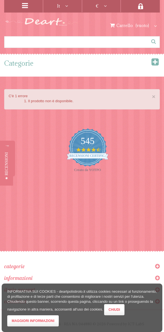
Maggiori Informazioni (33, 321)
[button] (6, 166)
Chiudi (114, 310)
